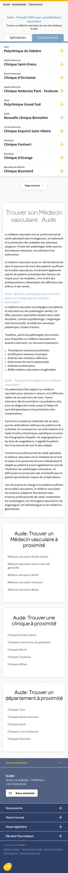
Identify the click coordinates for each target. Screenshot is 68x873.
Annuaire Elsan (19, 4)
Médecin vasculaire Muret (23, 575)
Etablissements (47, 37)
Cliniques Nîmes (17, 664)
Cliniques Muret (17, 650)
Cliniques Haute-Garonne (23, 717)
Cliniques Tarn (16, 710)
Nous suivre (34, 808)
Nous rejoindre (34, 827)
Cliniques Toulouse (19, 657)
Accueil (6, 4)
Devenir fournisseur (34, 836)
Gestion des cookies (53, 849)
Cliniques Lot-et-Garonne (23, 732)
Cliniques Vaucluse (19, 739)
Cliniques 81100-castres (22, 635)
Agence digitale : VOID (30, 853)
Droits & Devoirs (11, 853)
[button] (7, 866)
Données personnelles (32, 849)
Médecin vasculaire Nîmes (23, 590)
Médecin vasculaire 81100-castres (28, 557)
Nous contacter (34, 763)
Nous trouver (34, 817)
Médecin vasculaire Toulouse (25, 583)
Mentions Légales (12, 849)
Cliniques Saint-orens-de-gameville (29, 643)
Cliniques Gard (17, 724)
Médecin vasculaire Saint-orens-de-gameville (29, 566)
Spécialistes (18, 37)
